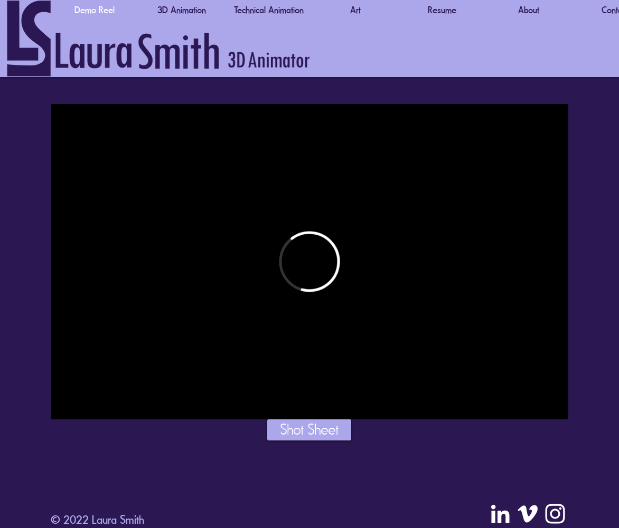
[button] (181, 10)
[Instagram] (555, 514)
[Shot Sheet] (309, 429)
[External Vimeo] (309, 261)
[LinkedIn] (500, 514)
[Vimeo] (527, 514)
